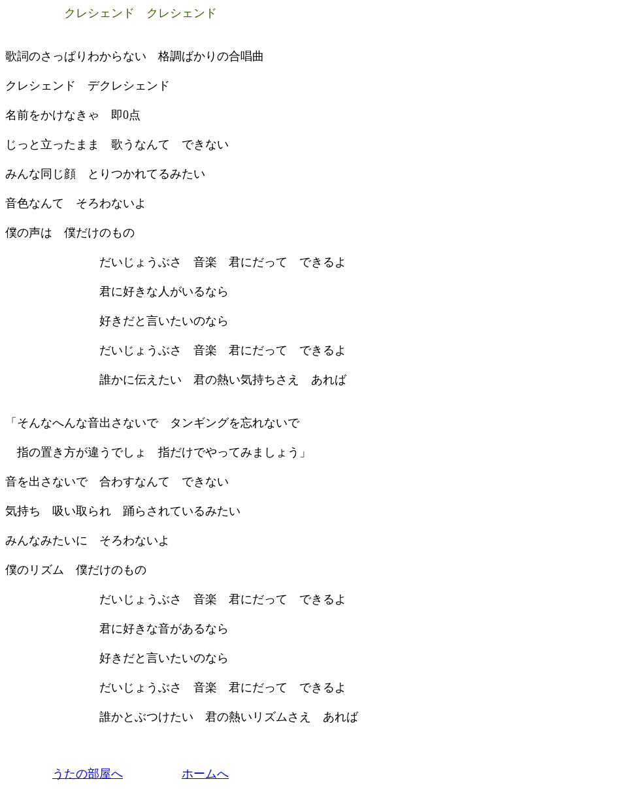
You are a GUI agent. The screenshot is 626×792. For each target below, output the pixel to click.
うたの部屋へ (87, 773)
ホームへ (205, 773)
